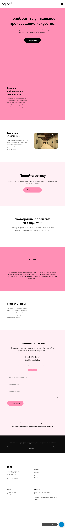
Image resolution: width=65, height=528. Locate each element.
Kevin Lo (26, 462)
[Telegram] (8, 486)
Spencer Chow (26, 461)
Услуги (9, 508)
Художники (36, 493)
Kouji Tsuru (42, 462)
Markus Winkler (43, 461)
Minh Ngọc (37, 462)
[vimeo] (35, 388)
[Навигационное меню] (62, 4)
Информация (37, 508)
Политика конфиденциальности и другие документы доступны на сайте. (32, 445)
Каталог (36, 488)
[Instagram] (11, 486)
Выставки (36, 491)
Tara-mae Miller (49, 461)
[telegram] (32, 388)
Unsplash (20, 461)
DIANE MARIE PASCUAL (34, 461)
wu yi (34, 462)
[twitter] (29, 388)
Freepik (16, 461)
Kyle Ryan (30, 462)
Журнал (36, 496)
